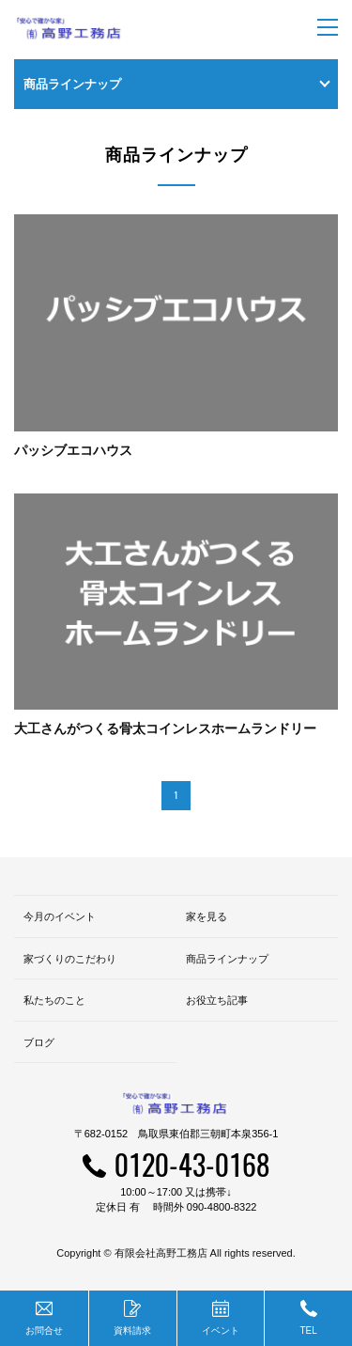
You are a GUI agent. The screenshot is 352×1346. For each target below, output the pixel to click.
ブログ (38, 1042)
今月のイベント (59, 916)
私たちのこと (54, 1000)
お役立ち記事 (217, 1000)
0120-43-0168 (192, 1164)
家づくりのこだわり (69, 958)
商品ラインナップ (227, 958)
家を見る (206, 916)
